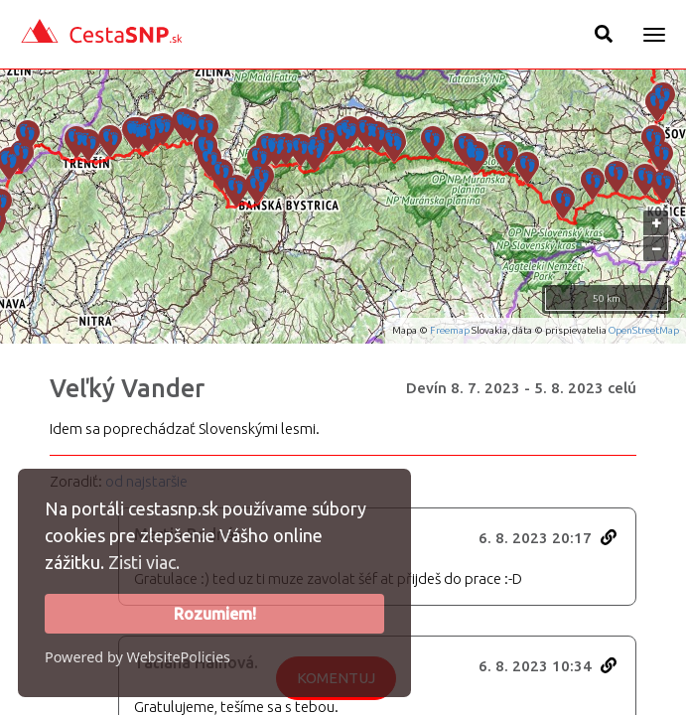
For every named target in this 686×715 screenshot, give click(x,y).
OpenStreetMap (644, 330)
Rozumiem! (215, 614)
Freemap (450, 330)
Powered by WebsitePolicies (137, 656)
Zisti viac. (144, 562)
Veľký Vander (127, 388)
